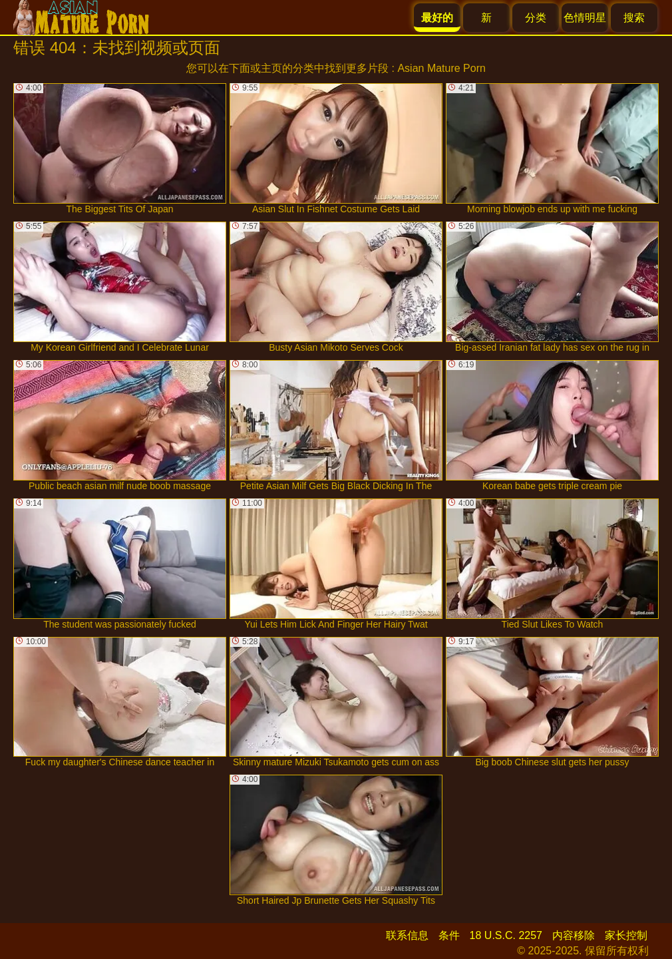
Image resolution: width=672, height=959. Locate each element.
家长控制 (626, 935)
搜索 (634, 17)
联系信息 (407, 935)
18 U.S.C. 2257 (506, 935)
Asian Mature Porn (441, 68)
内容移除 (573, 935)
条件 (449, 935)
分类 (535, 17)
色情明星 (585, 17)
